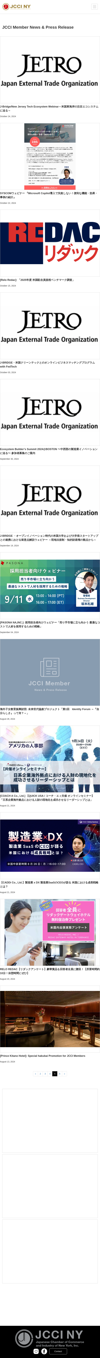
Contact (58, 1351)
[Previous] (35, 1073)
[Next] (64, 1073)
